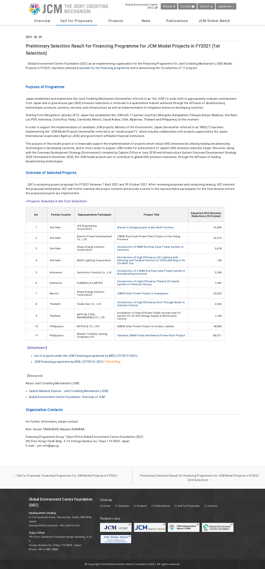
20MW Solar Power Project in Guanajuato (142, 293)
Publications (177, 21)
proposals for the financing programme (103, 68)
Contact (187, 6)
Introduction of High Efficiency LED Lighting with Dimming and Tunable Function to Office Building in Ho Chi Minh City (151, 260)
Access (169, 6)
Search (206, 6)
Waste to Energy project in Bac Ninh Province (145, 227)
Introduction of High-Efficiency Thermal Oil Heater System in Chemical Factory (148, 283)
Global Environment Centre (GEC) (141, 6)
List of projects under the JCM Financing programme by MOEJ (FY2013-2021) (86, 355)
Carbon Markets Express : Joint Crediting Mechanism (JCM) (68, 391)
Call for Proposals (76, 21)
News (146, 21)
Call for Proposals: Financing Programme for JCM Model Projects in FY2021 (65, 475)
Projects (115, 21)
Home (106, 505)
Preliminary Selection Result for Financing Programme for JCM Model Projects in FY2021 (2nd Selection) (199, 478)
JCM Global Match (214, 21)
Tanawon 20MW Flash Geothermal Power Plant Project (151, 335)
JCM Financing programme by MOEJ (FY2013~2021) (69, 361)
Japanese (226, 6)
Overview (42, 21)
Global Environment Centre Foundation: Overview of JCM (67, 397)
